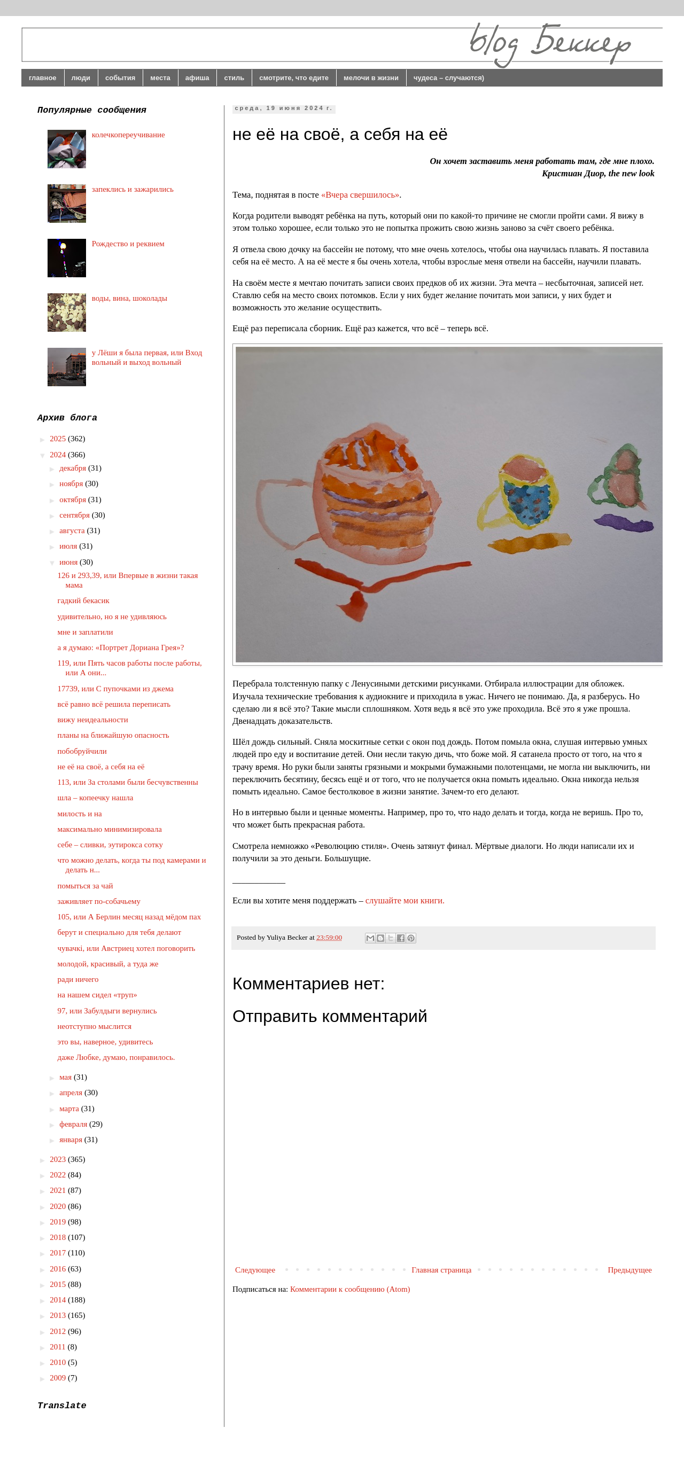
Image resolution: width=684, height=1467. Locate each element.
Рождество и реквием (128, 243)
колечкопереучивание (128, 134)
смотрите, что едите (294, 78)
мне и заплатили (85, 632)
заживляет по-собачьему (99, 901)
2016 (59, 1269)
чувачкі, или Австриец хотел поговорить (127, 948)
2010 (59, 1362)
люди (81, 78)
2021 (59, 1190)
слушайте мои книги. (405, 900)
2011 (58, 1347)
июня (69, 562)
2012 (59, 1331)
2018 (59, 1237)
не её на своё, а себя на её (101, 766)
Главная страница (441, 1270)
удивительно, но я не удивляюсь (112, 616)
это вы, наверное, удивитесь (105, 1041)
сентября (75, 515)
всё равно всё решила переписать (114, 704)
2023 (59, 1159)
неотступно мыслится (95, 1026)
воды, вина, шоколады (129, 298)
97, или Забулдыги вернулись (107, 1010)
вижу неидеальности (93, 719)
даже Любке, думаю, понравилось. (116, 1057)
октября (73, 499)
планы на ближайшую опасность (113, 735)
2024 (59, 454)
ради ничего (78, 979)
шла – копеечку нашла (96, 797)
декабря (73, 468)
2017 (59, 1252)
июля (69, 546)
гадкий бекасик (84, 600)
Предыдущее (630, 1270)
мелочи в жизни (371, 78)
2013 (59, 1315)
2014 (59, 1300)
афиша (197, 78)
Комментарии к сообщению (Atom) (350, 1289)
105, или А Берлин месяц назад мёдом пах (129, 916)
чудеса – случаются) (449, 78)
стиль (234, 78)
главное (43, 78)
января (71, 1139)
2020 (59, 1206)
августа (73, 530)
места (160, 78)
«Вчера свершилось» (360, 195)
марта (70, 1108)
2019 (59, 1222)
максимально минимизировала (110, 829)
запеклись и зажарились (133, 189)
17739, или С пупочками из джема (116, 688)
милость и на (80, 813)
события (120, 78)
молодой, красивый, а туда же (108, 963)
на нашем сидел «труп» (97, 994)
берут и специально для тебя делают (120, 932)
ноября (72, 483)
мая (66, 1077)
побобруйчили (82, 751)
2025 (59, 438)
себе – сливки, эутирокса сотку (110, 844)
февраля (74, 1124)
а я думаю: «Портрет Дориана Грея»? (121, 647)
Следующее (255, 1270)
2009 (59, 1378)
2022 (59, 1175)
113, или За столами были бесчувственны (128, 782)
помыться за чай (85, 885)
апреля (71, 1092)
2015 (59, 1284)
